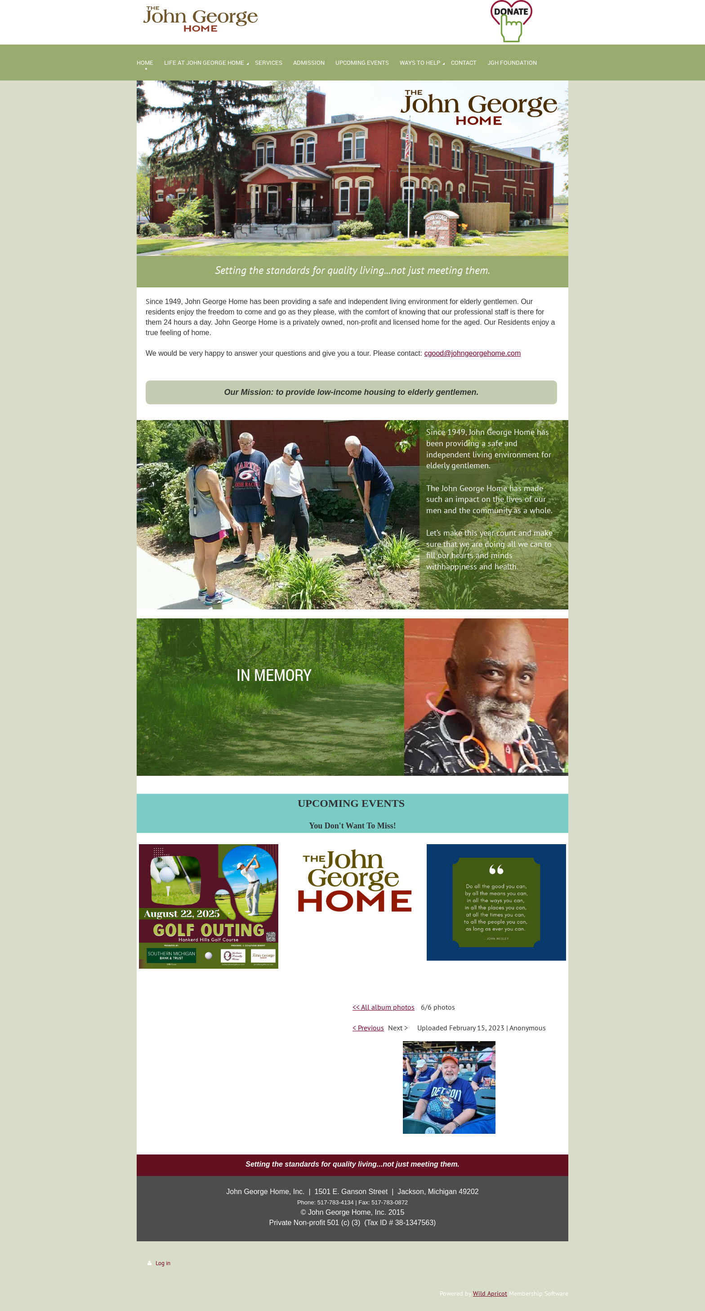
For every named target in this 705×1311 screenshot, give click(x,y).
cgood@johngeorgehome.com (472, 353)
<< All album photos (383, 1006)
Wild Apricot (490, 1293)
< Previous (368, 1027)
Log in (163, 1263)
